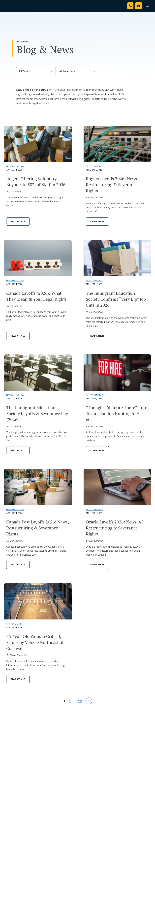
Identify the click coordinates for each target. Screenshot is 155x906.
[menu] (147, 6)
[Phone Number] (130, 5)
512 (80, 701)
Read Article (18, 221)
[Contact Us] (138, 5)
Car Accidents (13, 623)
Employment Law (15, 166)
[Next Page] (89, 701)
